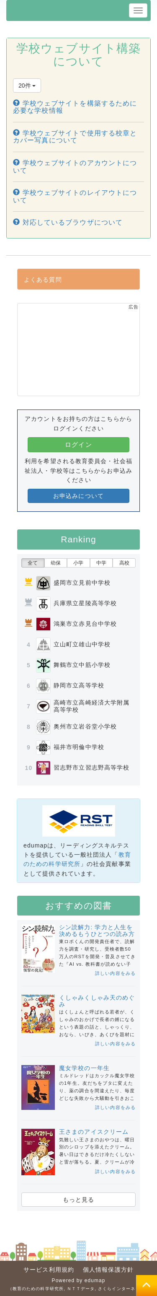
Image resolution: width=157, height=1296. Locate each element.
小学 (78, 563)
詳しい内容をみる (115, 973)
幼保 (56, 563)
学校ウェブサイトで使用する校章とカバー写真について (75, 137)
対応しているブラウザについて (68, 222)
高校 (124, 563)
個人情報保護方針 (108, 1269)
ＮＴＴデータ (81, 1288)
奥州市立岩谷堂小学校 (85, 726)
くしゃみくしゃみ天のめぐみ (97, 1000)
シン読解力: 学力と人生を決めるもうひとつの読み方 (97, 930)
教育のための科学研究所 (38, 1288)
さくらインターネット (121, 1288)
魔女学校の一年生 (84, 1068)
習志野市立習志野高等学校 (91, 767)
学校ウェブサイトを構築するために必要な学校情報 (75, 107)
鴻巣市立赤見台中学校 (85, 623)
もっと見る (79, 1199)
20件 (27, 85)
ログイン (78, 444)
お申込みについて (78, 495)
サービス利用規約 (48, 1269)
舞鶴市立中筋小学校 (82, 664)
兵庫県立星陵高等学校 (85, 603)
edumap (95, 1280)
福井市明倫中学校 (79, 747)
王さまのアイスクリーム (94, 1131)
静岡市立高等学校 (79, 685)
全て (33, 563)
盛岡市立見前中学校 (82, 582)
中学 (101, 563)
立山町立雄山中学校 (82, 644)
